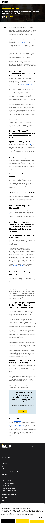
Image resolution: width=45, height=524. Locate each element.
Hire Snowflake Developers (8, 483)
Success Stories (5, 463)
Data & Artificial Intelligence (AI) (10, 8)
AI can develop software (20, 42)
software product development (27, 84)
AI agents (30, 144)
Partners (4, 465)
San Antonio (21, 425)
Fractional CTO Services (7, 491)
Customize (22, 521)
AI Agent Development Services (9, 490)
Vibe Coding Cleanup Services (8, 488)
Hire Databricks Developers (8, 485)
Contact (4, 468)
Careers (4, 466)
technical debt (12, 213)
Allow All (37, 521)
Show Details (40, 517)
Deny (8, 521)
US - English (36, 446)
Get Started (22, 411)
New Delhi (19, 426)
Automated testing (14, 285)
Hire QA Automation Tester (8, 486)
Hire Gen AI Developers (7, 480)
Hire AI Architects (6, 477)
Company (4, 460)
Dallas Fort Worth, (17, 421)
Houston (14, 425)
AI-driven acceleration (18, 265)
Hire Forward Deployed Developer (9, 482)
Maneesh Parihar (10, 16)
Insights (4, 461)
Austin (10, 425)
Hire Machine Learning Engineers (9, 478)
